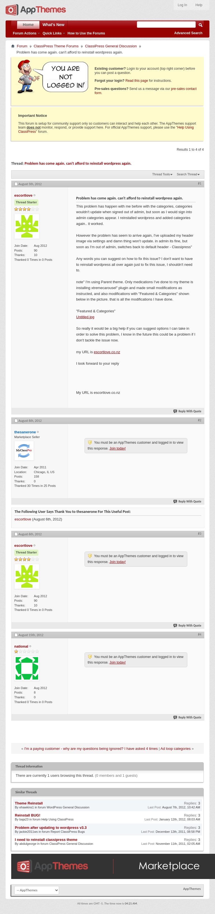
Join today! (117, 448)
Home (28, 24)
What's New (53, 24)
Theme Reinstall (29, 803)
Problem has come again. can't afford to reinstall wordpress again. (78, 163)
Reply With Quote (187, 411)
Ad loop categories (175, 748)
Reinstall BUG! (27, 815)
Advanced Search (188, 33)
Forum (22, 46)
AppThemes (192, 889)
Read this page (136, 81)
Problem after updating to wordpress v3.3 (51, 827)
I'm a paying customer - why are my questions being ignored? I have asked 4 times (91, 748)
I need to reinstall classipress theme (46, 840)
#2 (199, 420)
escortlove (23, 519)
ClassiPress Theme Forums (56, 46)
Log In (182, 5)
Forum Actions (24, 33)
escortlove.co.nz (107, 352)
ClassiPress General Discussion (111, 46)
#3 (199, 534)
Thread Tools (161, 174)
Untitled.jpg (85, 317)
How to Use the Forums (86, 33)
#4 (199, 634)
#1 (199, 183)
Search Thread (187, 174)
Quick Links (52, 33)
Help (198, 5)
